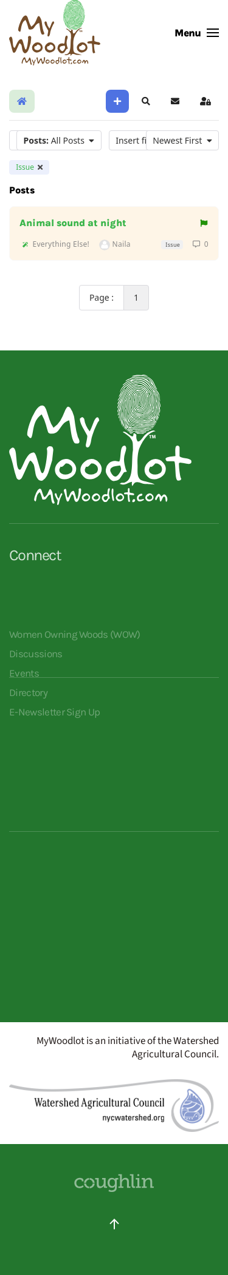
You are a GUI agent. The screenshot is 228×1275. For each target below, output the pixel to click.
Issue (29, 167)
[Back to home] (54, 32)
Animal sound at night (72, 223)
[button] (196, 32)
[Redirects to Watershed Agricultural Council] (114, 1105)
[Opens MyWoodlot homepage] (100, 439)
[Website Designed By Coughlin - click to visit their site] (114, 1182)
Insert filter (144, 140)
